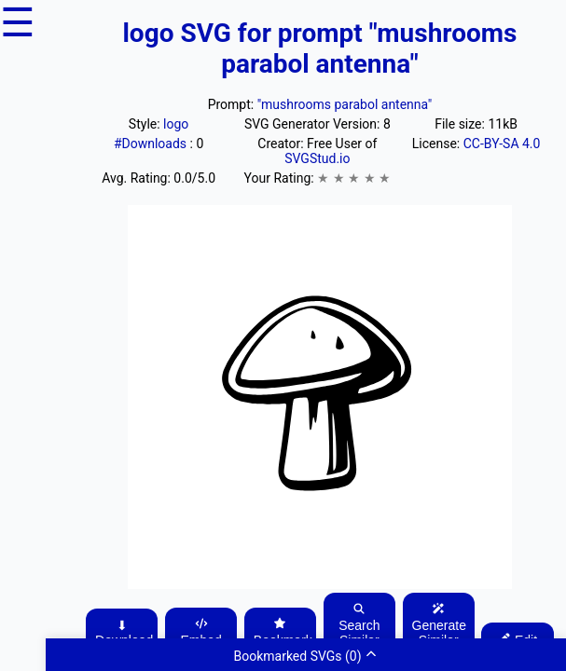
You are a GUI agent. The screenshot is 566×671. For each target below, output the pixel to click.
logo (175, 123)
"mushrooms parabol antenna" (345, 104)
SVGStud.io (317, 158)
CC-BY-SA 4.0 (502, 143)
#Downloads (152, 143)
